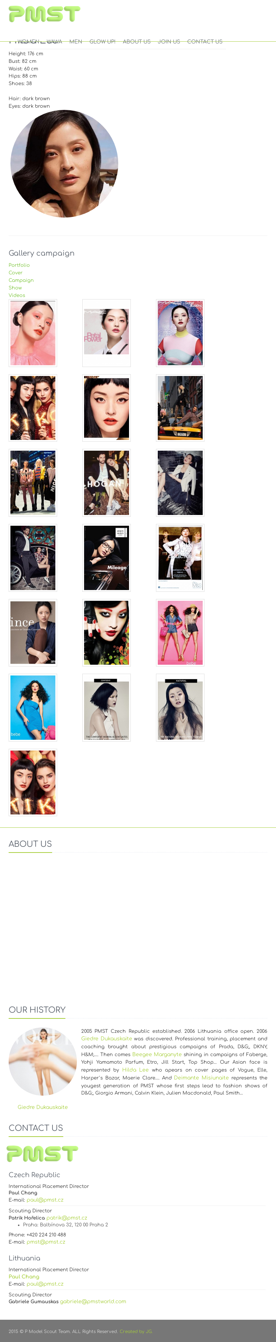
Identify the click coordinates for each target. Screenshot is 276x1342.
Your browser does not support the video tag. (138, 926)
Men (75, 42)
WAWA (54, 42)
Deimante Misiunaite (201, 1078)
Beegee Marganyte (157, 1054)
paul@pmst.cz (45, 1200)
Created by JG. (136, 1331)
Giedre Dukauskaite (106, 1038)
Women (29, 42)
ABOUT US (137, 42)
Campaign (21, 280)
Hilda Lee (135, 1070)
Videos (17, 295)
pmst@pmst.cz (46, 1242)
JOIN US (169, 42)
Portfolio (19, 265)
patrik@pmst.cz (66, 1218)
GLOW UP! (102, 42)
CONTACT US (204, 42)
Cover (16, 272)
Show (15, 288)
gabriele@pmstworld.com (93, 1301)
